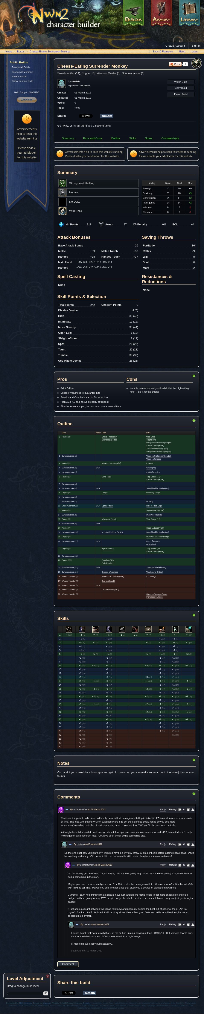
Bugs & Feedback (163, 51)
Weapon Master (106, 73)
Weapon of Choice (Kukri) (113, 576)
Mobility (149, 501)
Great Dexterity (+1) (110, 590)
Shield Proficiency (109, 437)
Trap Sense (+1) (153, 477)
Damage (151, 576)
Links (195, 51)
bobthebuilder (80, 809)
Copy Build (181, 88)
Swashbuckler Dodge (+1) (157, 488)
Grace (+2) (151, 544)
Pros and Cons (92, 138)
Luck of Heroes (153, 541)
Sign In (196, 45)
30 (45, 993)
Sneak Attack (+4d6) (155, 528)
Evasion (149, 463)
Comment (68, 964)
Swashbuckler (66, 73)
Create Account (175, 45)
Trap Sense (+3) (153, 549)
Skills (132, 138)
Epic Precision (108, 563)
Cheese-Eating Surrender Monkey (50, 51)
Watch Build (180, 82)
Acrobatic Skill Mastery (156, 568)
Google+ (87, 1003)
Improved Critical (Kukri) (112, 532)
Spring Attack (107, 506)
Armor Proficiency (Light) (157, 449)
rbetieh (80, 844)
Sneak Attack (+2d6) (155, 480)
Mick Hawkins (25, 1003)
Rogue (86, 73)
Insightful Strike (153, 472)
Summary (68, 138)
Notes (148, 138)
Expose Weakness (110, 572)
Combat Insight (108, 581)
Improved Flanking (154, 515)
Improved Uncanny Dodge (157, 537)
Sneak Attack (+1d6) (155, 446)
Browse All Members (22, 72)
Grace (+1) (151, 468)
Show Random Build (22, 81)
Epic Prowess (108, 549)
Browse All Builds (21, 67)
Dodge (105, 493)
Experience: (79, 85)
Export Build (180, 94)
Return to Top (180, 376)
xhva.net (47, 1003)
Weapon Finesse (153, 459)
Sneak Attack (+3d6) (155, 510)
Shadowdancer (131, 73)
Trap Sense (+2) (153, 519)
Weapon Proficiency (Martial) (158, 456)
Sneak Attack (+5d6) (155, 552)
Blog (182, 51)
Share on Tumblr (106, 116)
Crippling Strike (108, 560)
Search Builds (19, 76)
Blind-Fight (106, 477)
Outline (115, 138)
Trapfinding (151, 440)
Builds (20, 51)
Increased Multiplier (154, 597)
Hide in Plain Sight (154, 506)
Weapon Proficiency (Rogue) (158, 451)
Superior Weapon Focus (156, 594)
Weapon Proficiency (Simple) (158, 443)
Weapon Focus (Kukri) (111, 463)
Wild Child (150, 437)
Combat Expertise (109, 440)
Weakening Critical (154, 572)
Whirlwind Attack (109, 519)
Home (8, 51)
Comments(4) (170, 138)
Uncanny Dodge (153, 493)
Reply (163, 809)
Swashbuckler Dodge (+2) (157, 532)
